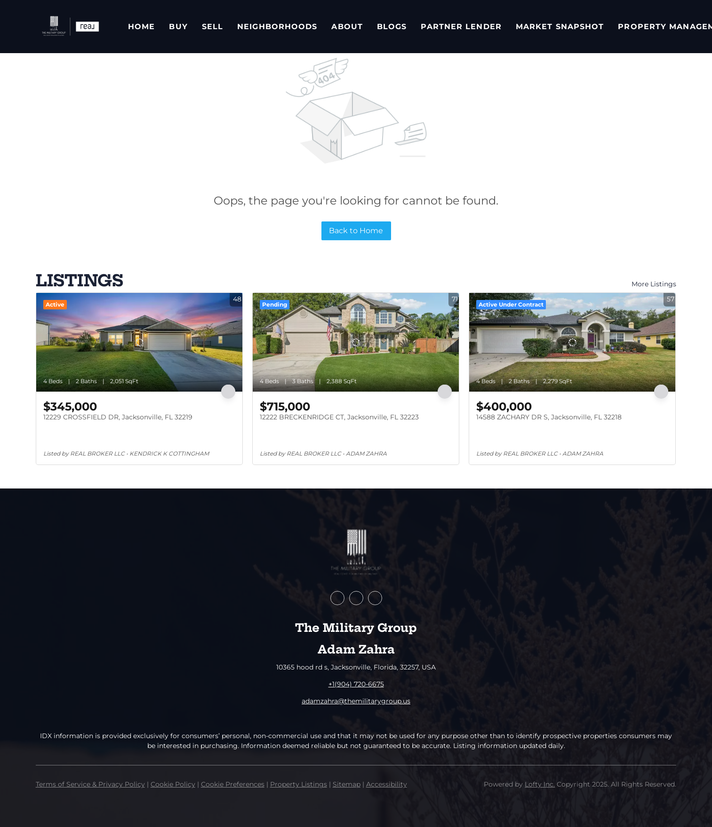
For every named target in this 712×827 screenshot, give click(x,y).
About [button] (347, 26)
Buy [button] (178, 26)
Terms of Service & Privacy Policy (90, 784)
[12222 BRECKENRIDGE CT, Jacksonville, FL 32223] (356, 342)
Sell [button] (212, 26)
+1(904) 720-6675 (356, 684)
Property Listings (298, 784)
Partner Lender (461, 26)
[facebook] (337, 598)
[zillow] (356, 598)
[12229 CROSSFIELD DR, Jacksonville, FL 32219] (139, 342)
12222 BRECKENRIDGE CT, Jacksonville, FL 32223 (339, 417)
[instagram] (375, 598)
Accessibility (386, 784)
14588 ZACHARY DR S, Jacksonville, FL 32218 (549, 417)
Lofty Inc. (540, 784)
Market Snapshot (560, 26)
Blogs (392, 26)
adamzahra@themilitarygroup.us (356, 701)
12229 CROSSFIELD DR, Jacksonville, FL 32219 (117, 417)
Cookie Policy (173, 784)
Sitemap (346, 784)
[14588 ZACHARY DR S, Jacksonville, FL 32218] (572, 342)
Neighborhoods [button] (277, 26)
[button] (70, 26)
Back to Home (356, 230)
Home (141, 26)
